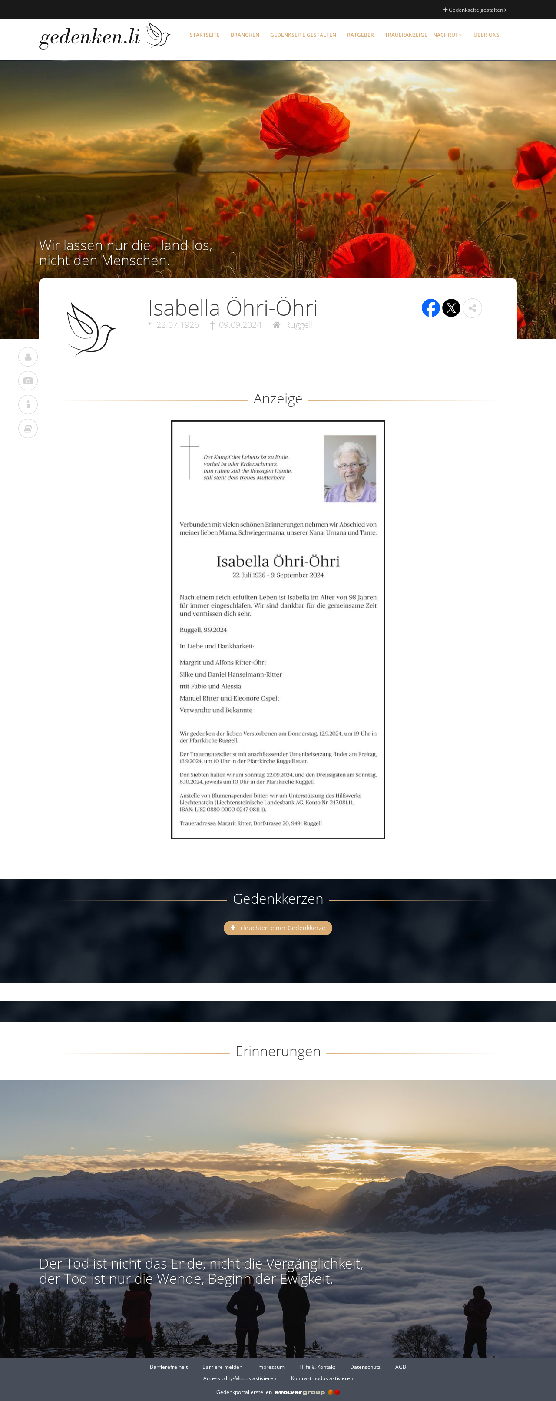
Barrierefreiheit (169, 1367)
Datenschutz (365, 1367)
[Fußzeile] (278, 1372)
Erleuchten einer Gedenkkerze (278, 928)
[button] (472, 308)
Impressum (271, 1367)
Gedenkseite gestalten (474, 9)
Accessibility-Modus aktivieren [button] (239, 1378)
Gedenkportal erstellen (278, 1392)
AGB (400, 1367)
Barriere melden (222, 1367)
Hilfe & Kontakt (317, 1367)
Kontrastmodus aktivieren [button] (322, 1378)
